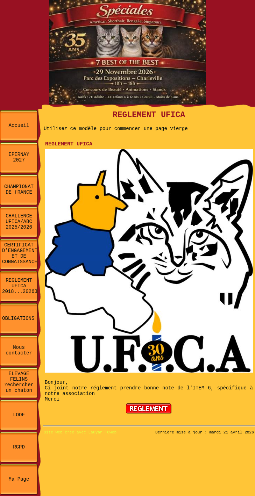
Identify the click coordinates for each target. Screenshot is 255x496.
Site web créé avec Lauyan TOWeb (80, 432)
